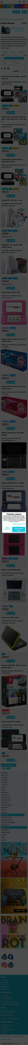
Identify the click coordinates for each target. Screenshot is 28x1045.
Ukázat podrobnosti (7, 528)
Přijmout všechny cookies (18, 529)
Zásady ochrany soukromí (19, 524)
